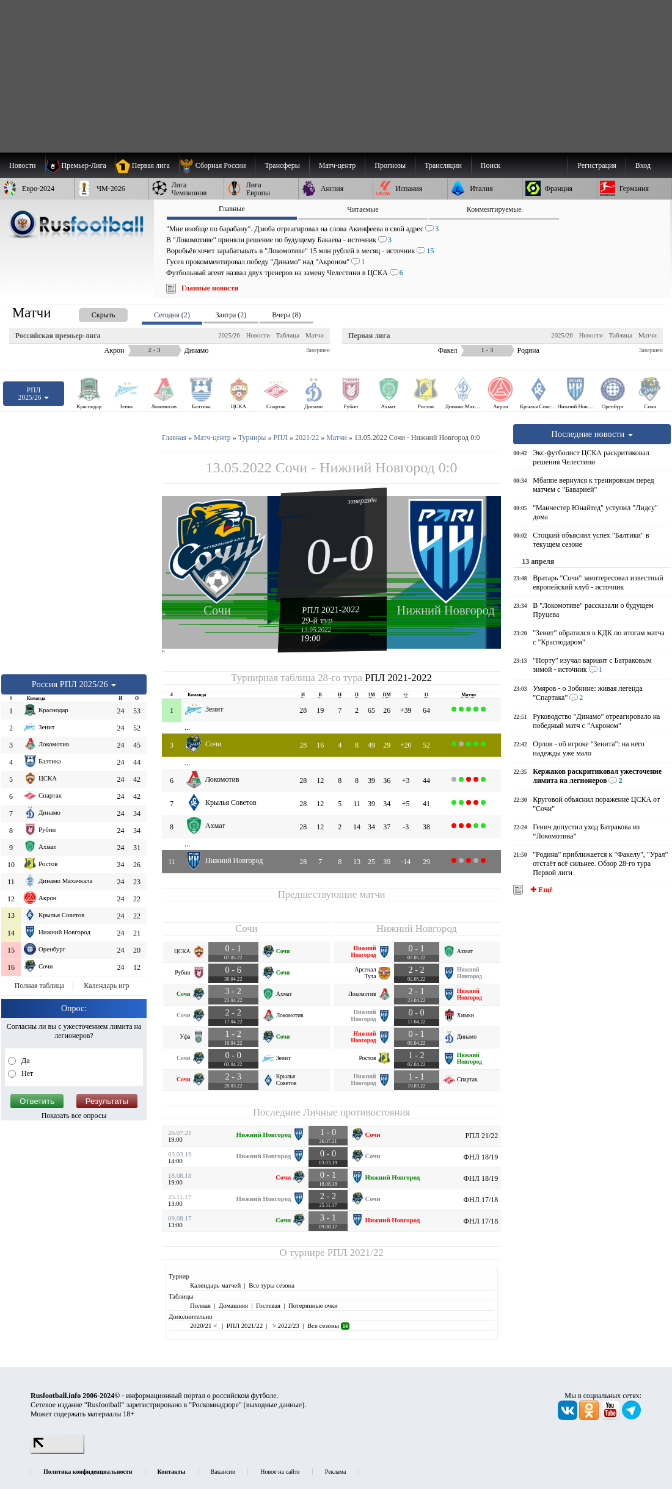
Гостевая (268, 1305)
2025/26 (228, 335)
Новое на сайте (279, 1471)
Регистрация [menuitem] (596, 165)
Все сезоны (328, 1325)
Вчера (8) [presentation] (286, 315)
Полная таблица (39, 985)
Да (25, 1060)
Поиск (490, 165)
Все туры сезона (271, 1285)
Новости (258, 335)
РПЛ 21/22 (481, 1135)
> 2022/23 (285, 1325)
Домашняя (233, 1305)
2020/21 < (204, 1325)
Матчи (314, 335)
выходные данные (274, 1405)
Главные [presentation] (232, 208)
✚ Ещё (540, 889)
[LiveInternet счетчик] (57, 1451)
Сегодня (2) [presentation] (172, 315)
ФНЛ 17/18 (481, 1199)
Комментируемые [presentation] (494, 209)
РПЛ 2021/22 (355, 1252)
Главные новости (209, 288)
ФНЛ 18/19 (481, 1157)
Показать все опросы (74, 1115)
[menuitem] (217, 165)
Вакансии (223, 1471)
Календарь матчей (215, 1285)
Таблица (287, 335)
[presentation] (91, 312)
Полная (200, 1305)
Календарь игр (106, 985)
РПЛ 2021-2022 (331, 609)
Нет (26, 1073)
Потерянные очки (313, 1305)
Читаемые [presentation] (362, 209)
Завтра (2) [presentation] (231, 315)
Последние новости (592, 434)
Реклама (335, 1471)
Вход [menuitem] (643, 165)
